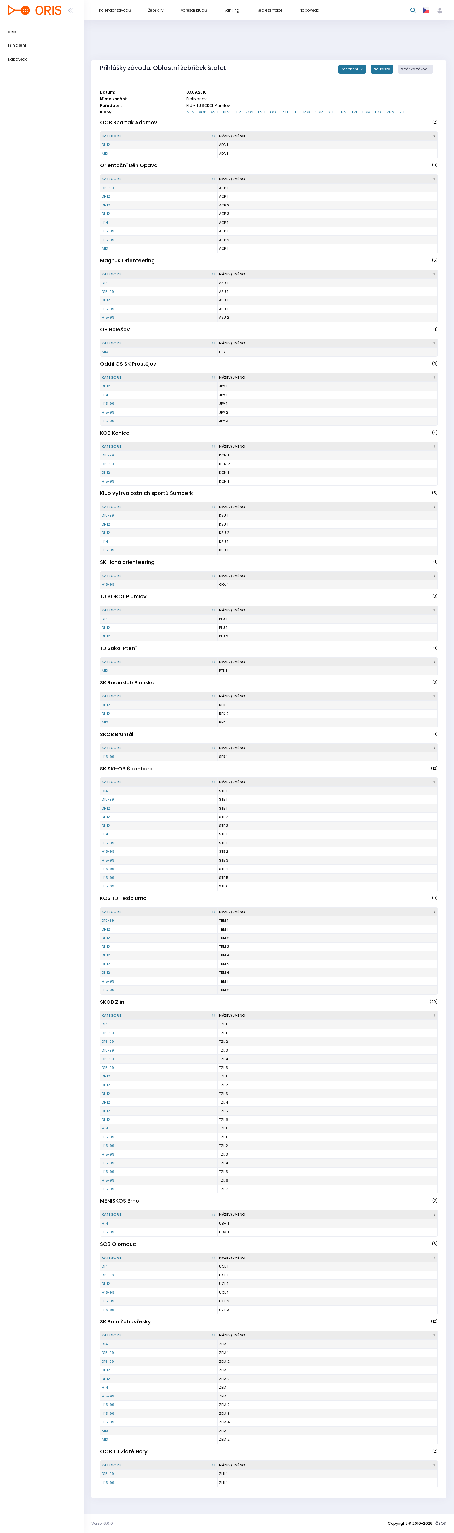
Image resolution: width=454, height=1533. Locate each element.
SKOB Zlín (112, 1002)
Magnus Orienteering (127, 260)
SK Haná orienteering (127, 562)
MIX (105, 153)
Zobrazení (350, 69)
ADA (190, 112)
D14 (105, 282)
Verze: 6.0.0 (102, 1523)
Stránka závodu (415, 69)
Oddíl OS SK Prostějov (128, 364)
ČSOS (440, 1523)
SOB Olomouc (118, 1244)
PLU (285, 112)
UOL (378, 112)
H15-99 (108, 231)
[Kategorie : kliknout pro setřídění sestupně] (159, 136)
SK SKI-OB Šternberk (126, 768)
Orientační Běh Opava (129, 165)
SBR (319, 112)
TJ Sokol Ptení (118, 648)
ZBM (391, 112)
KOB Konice (115, 433)
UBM (366, 112)
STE (331, 112)
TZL (355, 112)
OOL (273, 112)
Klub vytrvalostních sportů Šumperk (146, 493)
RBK (307, 112)
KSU (261, 112)
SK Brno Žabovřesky (125, 1321)
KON (249, 112)
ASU (214, 112)
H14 (105, 222)
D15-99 (108, 187)
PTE (296, 112)
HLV (226, 112)
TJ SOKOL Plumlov (123, 596)
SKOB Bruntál (116, 734)
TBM (343, 112)
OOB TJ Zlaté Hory (124, 1451)
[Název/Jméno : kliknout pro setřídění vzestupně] (328, 136)
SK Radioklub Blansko (127, 682)
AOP (202, 112)
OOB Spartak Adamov (128, 122)
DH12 (106, 144)
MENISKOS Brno (119, 1201)
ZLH (402, 112)
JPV (237, 112)
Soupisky (382, 69)
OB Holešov (115, 329)
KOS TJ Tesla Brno (123, 898)
